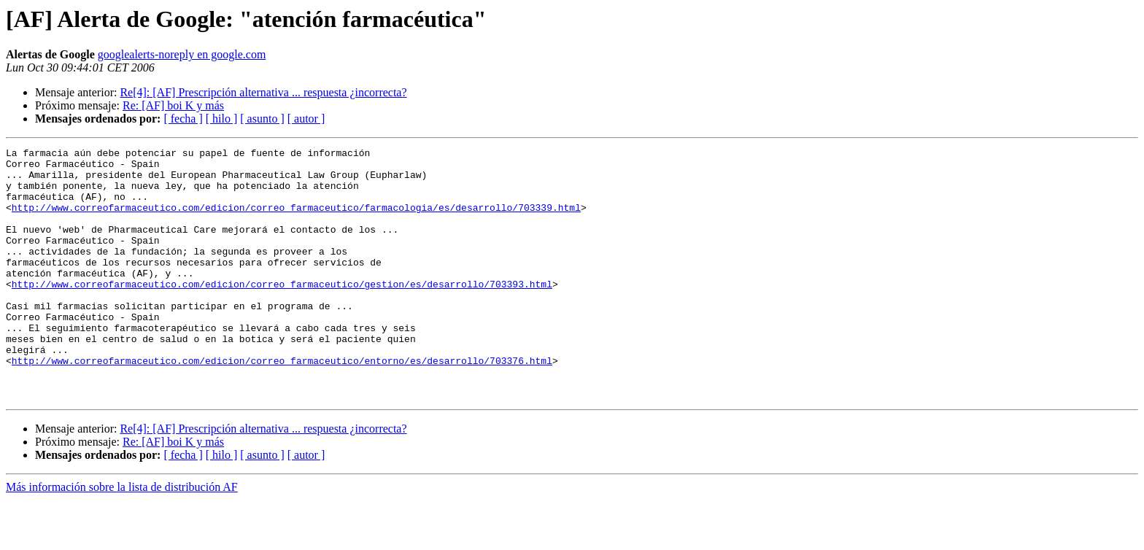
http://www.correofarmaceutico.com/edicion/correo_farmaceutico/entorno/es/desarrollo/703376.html (282, 404)
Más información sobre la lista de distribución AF (122, 537)
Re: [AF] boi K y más (173, 105)
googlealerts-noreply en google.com (182, 54)
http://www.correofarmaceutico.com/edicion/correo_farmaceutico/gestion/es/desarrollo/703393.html (282, 312)
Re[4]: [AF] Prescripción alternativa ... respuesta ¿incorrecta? (263, 92)
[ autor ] (306, 118)
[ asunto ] (262, 118)
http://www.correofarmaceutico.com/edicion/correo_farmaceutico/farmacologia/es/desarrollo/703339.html (296, 220)
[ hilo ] (222, 118)
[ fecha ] (182, 118)
